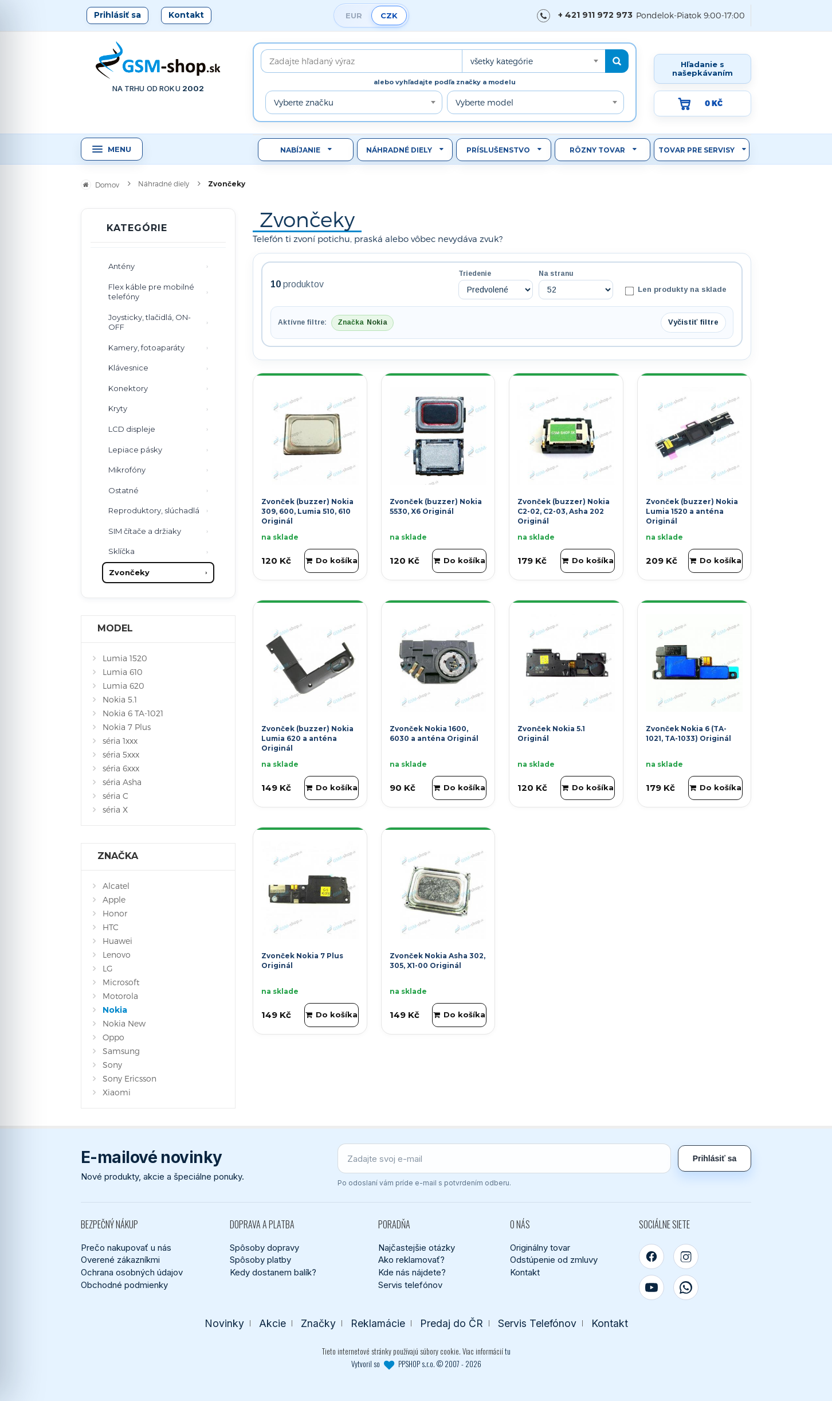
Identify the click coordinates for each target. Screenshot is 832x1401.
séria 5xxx (121, 754)
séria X (115, 809)
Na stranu (556, 274)
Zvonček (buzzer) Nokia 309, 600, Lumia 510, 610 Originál (307, 511)
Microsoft (121, 982)
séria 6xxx (121, 768)
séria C (115, 796)
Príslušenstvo (498, 150)
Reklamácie (378, 1323)
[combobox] (533, 61)
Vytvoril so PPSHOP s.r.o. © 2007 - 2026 (416, 1363)
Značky (318, 1323)
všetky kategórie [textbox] (501, 61)
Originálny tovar (540, 1247)
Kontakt (186, 15)
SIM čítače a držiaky (144, 531)
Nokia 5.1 (120, 699)
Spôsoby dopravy (264, 1247)
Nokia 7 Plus (127, 727)
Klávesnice (128, 367)
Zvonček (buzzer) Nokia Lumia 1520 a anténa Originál (692, 511)
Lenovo (117, 954)
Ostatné (123, 490)
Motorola (120, 996)
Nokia (115, 1010)
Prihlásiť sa (117, 15)
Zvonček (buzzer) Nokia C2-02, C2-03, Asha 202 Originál (563, 511)
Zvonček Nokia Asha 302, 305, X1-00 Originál (437, 960)
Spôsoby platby (260, 1259)
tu (508, 1351)
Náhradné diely (399, 150)
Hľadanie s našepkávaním (702, 68)
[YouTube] (651, 1287)
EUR (354, 15)
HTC (111, 927)
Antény (121, 266)
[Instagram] (685, 1256)
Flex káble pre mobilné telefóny (151, 292)
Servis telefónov (410, 1284)
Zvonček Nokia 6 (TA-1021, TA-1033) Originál (688, 733)
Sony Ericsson (129, 1078)
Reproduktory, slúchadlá (153, 510)
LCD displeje (131, 429)
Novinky (224, 1323)
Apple (114, 899)
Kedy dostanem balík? (273, 1272)
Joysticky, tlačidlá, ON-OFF (149, 322)
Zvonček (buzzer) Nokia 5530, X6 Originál (436, 506)
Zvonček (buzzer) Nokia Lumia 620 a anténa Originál (307, 738)
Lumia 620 (123, 685)
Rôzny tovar (597, 150)
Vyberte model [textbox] (484, 102)
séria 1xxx (120, 741)
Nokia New (124, 1023)
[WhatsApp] (685, 1287)
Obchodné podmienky (124, 1284)
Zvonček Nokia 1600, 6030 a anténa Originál (434, 733)
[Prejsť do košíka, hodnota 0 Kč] (702, 103)
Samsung (121, 1051)
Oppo (113, 1037)
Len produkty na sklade (676, 290)
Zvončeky (129, 572)
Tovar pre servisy (696, 150)
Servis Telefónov (537, 1323)
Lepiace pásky (135, 449)
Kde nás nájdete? (412, 1272)
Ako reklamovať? (411, 1259)
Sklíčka (121, 551)
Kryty (117, 408)
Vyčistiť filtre (693, 322)
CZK (389, 15)
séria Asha (122, 782)
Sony (112, 1065)
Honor (115, 913)
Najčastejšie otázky (416, 1247)
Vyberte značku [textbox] (303, 102)
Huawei (117, 941)
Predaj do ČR (451, 1323)
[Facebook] (651, 1256)
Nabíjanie (300, 150)
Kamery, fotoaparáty (146, 347)
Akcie (272, 1323)
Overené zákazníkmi (120, 1259)
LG (108, 968)
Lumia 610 (123, 672)
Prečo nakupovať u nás (126, 1247)
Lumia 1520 (125, 658)
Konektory (128, 388)
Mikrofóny (127, 469)
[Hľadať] (617, 61)
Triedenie (474, 274)
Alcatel (116, 886)
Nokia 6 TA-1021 (133, 713)
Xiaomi (117, 1092)
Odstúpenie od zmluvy (554, 1259)
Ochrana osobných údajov (132, 1272)
